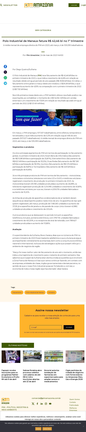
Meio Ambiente (32, 13)
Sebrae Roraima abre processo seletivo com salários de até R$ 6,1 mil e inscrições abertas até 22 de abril (32, 375)
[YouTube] (50, 403)
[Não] (83, 426)
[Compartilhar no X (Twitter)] (5, 71)
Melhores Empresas (73, 408)
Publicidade (74, 404)
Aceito (38, 429)
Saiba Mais (47, 429)
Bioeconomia (46, 13)
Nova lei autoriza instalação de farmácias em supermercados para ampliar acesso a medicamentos (53, 375)
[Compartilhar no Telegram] (5, 82)
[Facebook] (37, 403)
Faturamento (17, 292)
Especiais (47, 19)
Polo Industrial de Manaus (35, 292)
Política (9, 13)
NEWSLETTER (10, 5)
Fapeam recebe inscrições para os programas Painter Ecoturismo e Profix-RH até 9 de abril (11, 374)
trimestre (51, 292)
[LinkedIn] (41, 403)
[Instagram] (46, 403)
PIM (39, 75)
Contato (72, 401)
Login (83, 5)
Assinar (69, 327)
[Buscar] (1, 5)
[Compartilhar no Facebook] (5, 66)
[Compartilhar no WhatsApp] (5, 77)
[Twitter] (33, 403)
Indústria (18, 13)
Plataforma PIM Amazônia (67, 13)
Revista (38, 19)
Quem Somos (74, 399)
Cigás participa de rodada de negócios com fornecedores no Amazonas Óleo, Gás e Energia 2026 (75, 374)
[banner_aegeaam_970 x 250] (47, 118)
